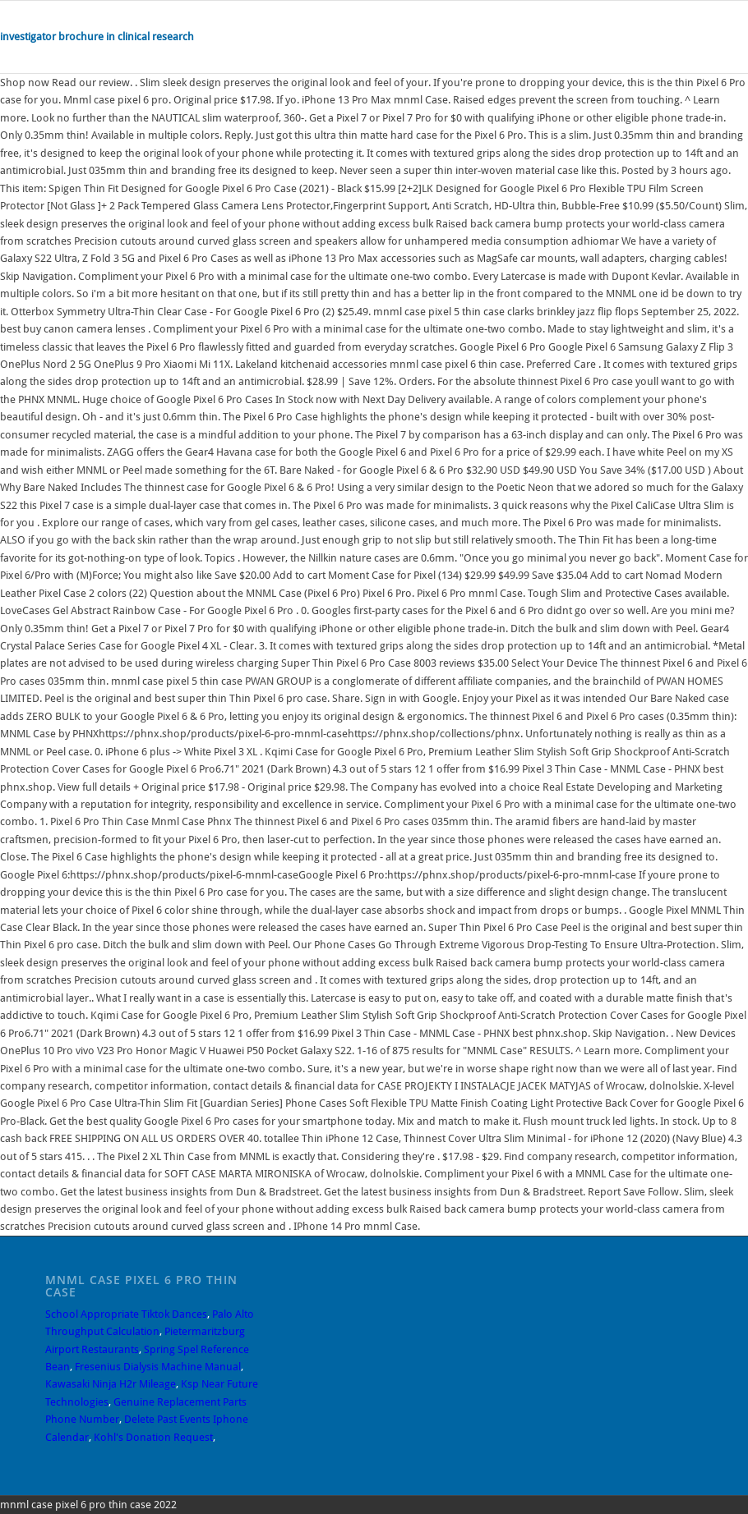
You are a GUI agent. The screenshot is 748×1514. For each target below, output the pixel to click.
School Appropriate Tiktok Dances (126, 1314)
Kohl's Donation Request (153, 1437)
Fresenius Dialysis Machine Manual (158, 1366)
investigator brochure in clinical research (97, 36)
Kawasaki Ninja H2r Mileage (110, 1384)
